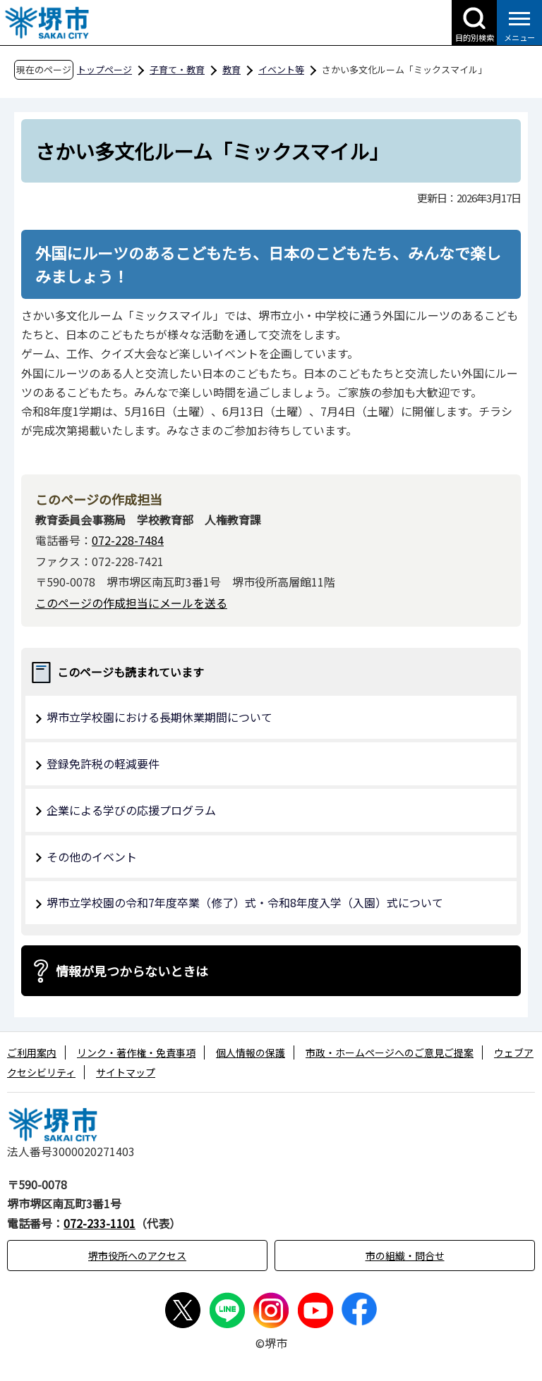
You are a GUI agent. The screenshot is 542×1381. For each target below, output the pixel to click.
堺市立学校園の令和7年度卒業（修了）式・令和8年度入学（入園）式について (245, 902)
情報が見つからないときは (132, 971)
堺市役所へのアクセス (137, 1255)
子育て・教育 (177, 69)
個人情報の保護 (250, 1052)
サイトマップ (125, 1072)
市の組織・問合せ (405, 1255)
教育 (231, 69)
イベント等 (281, 69)
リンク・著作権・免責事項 (136, 1052)
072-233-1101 (100, 1223)
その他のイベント (92, 856)
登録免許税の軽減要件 (103, 763)
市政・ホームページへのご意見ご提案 (390, 1052)
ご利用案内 (31, 1052)
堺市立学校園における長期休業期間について (159, 716)
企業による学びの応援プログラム (131, 810)
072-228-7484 (128, 540)
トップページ (104, 69)
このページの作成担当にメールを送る (131, 602)
